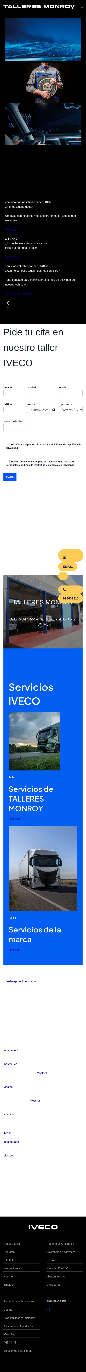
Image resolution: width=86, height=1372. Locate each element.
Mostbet (42, 1073)
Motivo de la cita (15, 426)
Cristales (52, 1260)
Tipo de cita (71, 408)
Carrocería (53, 1284)
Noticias (8, 1276)
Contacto (9, 1251)
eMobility (9, 1334)
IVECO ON (10, 1342)
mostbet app (11, 1141)
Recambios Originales (60, 1243)
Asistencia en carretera (61, 1251)
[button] (43, 303)
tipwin (7, 1132)
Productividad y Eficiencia (19, 1317)
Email (71, 391)
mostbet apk (11, 1050)
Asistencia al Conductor (18, 1326)
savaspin (9, 1114)
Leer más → (16, 818)
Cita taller (9, 1260)
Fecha (43, 408)
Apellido (43, 391)
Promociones (11, 1268)
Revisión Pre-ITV (57, 1268)
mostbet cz (10, 1064)
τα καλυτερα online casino (19, 981)
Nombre (15, 391)
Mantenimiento (56, 1276)
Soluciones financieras (17, 1350)
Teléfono (15, 408)
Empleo (8, 1284)
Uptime (7, 1309)
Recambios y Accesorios (18, 1301)
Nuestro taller (11, 1243)
